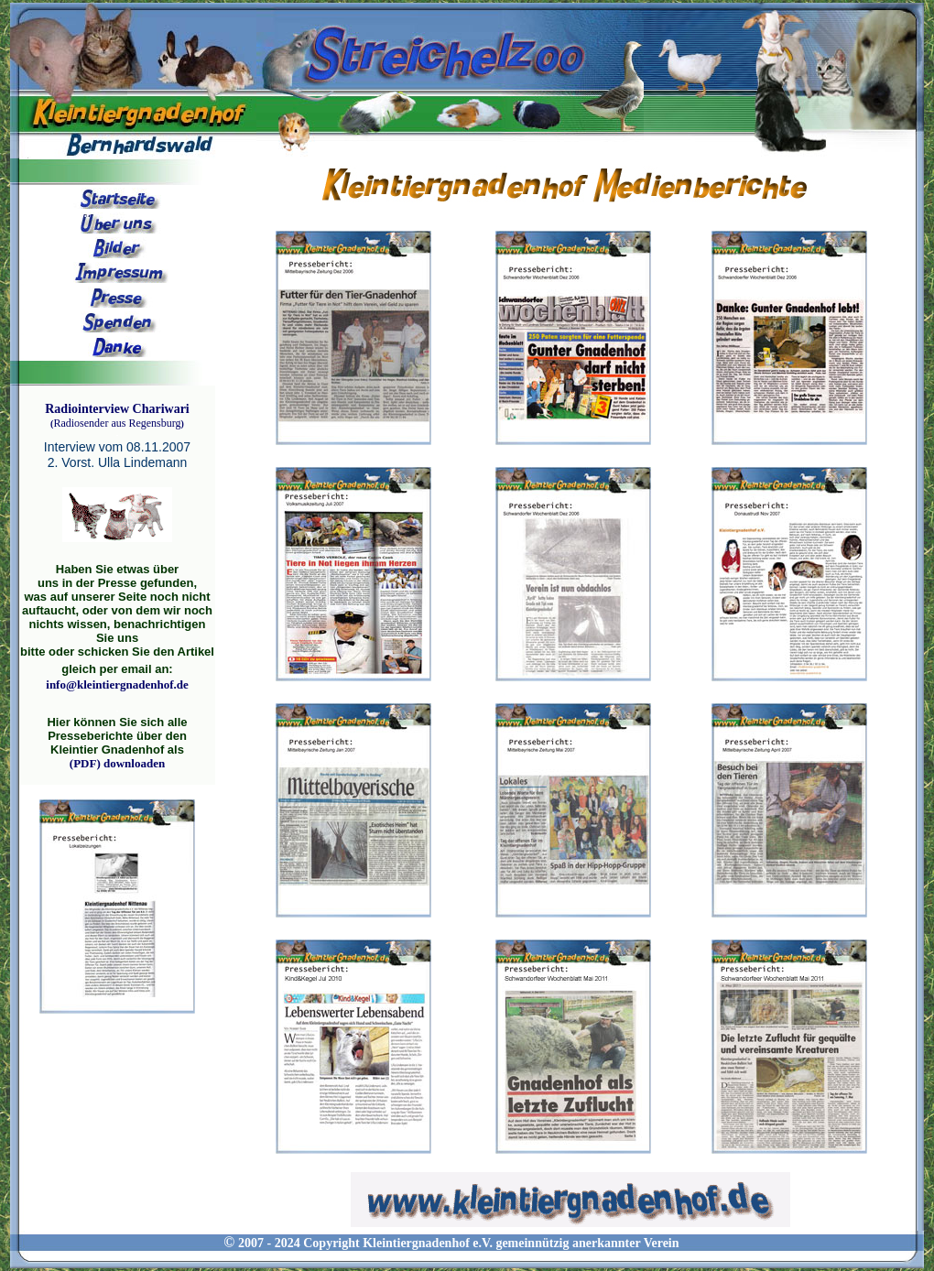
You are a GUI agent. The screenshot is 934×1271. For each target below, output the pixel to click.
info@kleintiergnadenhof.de (117, 684)
